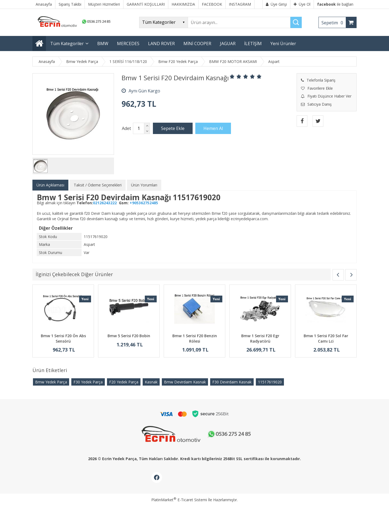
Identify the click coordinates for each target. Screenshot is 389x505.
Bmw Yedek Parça (51, 381)
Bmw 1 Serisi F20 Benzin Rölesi (194, 338)
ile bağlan (335, 4)
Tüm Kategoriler (67, 43)
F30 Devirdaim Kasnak (231, 381)
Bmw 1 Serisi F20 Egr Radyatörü (260, 338)
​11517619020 (270, 381)
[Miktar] (138, 128)
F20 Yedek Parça (123, 381)
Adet (126, 128)
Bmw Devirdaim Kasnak (185, 381)
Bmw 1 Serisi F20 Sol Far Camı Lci (326, 338)
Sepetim (333, 23)
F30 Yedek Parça (88, 381)
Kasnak (151, 381)
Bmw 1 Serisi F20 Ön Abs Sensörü (63, 338)
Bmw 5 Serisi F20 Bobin (129, 335)
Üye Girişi (276, 4)
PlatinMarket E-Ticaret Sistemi (179, 499)
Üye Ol (302, 4)
